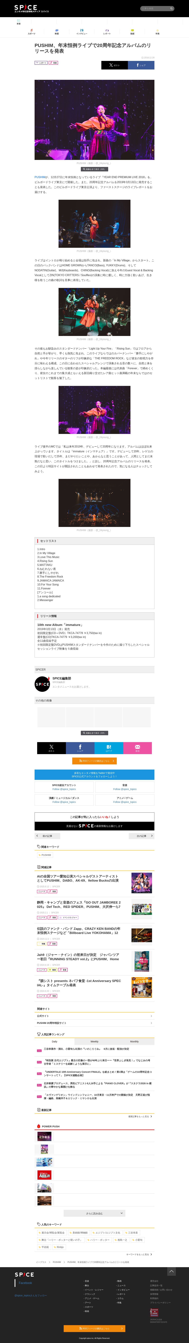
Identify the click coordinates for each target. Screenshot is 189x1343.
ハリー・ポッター (98, 1240)
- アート (87, 1302)
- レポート (121, 1294)
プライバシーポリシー (160, 1302)
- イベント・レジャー (93, 1290)
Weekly (94, 1041)
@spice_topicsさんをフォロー (31, 1295)
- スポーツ (88, 1307)
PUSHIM (40, 177)
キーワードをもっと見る (139, 1254)
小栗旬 (137, 1240)
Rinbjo (59, 1247)
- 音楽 (86, 1281)
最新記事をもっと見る (140, 1116)
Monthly (134, 1041)
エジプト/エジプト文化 (106, 1232)
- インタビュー (123, 1290)
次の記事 (145, 836)
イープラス (41, 1262)
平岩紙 (44, 1247)
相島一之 (121, 1240)
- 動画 (119, 1281)
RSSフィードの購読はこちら (96, 760)
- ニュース (121, 1285)
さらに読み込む (104, 1213)
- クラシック (89, 1294)
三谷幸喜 (131, 1232)
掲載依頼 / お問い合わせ (161, 1290)
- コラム (120, 1298)
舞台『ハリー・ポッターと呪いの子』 (60, 1240)
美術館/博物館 (79, 1232)
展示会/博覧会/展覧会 (52, 1232)
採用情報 (154, 1294)
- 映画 (86, 1311)
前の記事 (44, 836)
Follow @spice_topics (64, 789)
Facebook (25, 1283)
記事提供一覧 (156, 1285)
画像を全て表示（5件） (94, 169)
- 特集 (119, 1302)
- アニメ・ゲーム (91, 1298)
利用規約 (154, 1298)
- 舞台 (86, 1285)
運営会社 (154, 1281)
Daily (54, 1041)
